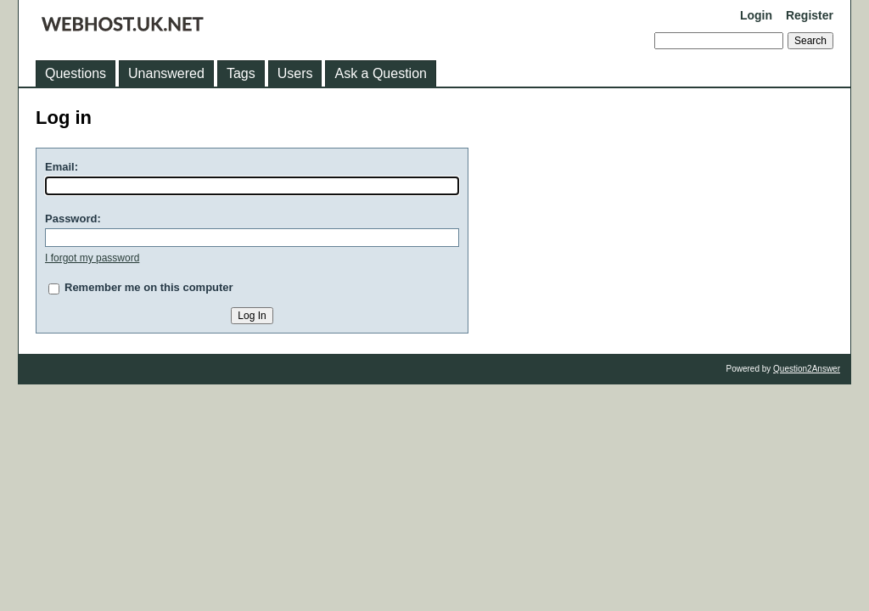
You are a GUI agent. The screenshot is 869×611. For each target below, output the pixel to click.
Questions (75, 73)
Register (809, 15)
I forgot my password (92, 258)
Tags (241, 73)
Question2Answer (806, 368)
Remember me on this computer (148, 287)
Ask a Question (380, 73)
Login (756, 15)
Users (295, 73)
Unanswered (166, 73)
